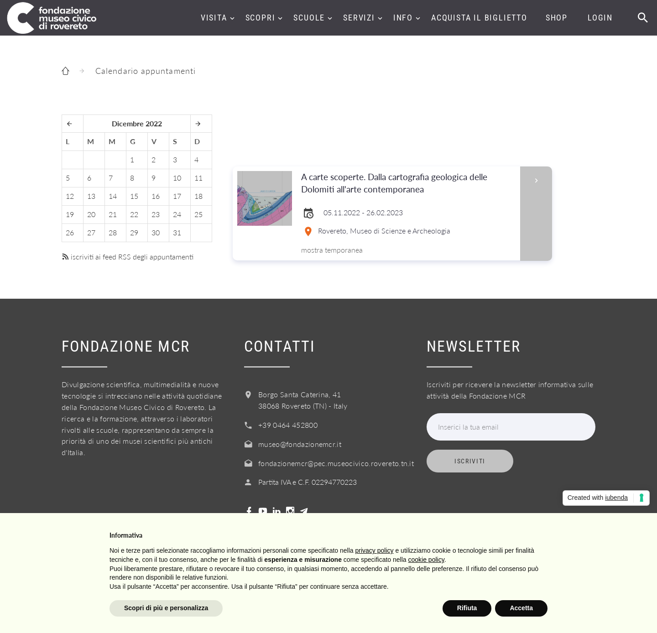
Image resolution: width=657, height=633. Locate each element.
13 (91, 196)
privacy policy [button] (374, 550)
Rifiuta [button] (467, 608)
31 (177, 232)
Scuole (309, 17)
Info (403, 17)
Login (600, 17)
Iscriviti (469, 461)
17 (177, 196)
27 (91, 232)
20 (91, 214)
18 (198, 196)
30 (155, 232)
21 (113, 214)
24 (177, 214)
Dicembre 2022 (137, 123)
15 (134, 196)
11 (198, 177)
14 (113, 196)
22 (134, 214)
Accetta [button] (521, 608)
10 (177, 177)
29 (134, 232)
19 (70, 214)
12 (70, 196)
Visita (214, 17)
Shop (557, 17)
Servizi (359, 17)
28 (113, 232)
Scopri (260, 17)
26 (70, 232)
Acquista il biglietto (479, 17)
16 (155, 196)
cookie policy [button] (426, 559)
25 (198, 214)
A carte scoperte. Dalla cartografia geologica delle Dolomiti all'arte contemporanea (407, 183)
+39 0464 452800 (288, 424)
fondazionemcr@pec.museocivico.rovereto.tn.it (336, 463)
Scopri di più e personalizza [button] (166, 608)
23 (155, 214)
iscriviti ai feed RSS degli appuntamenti (127, 256)
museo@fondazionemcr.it (299, 444)
